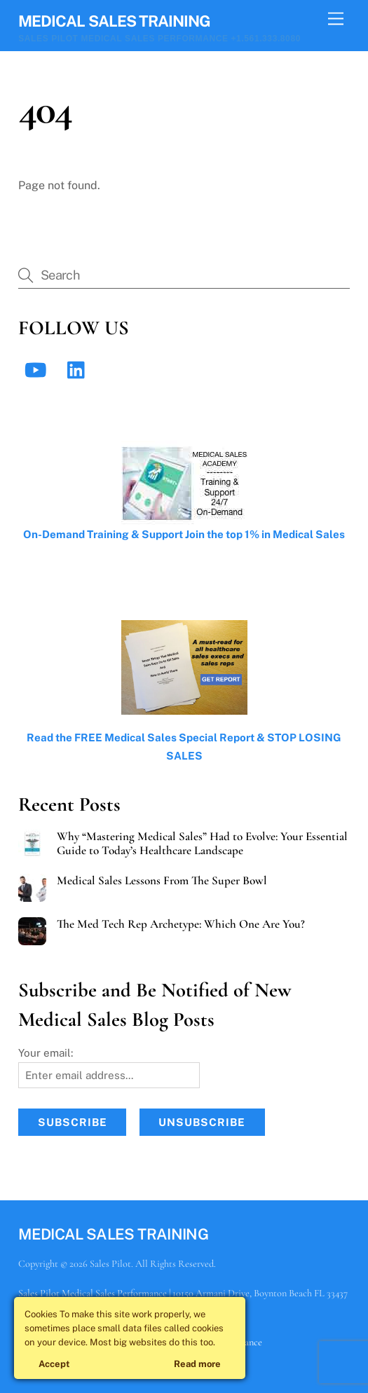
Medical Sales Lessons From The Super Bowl (162, 881)
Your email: (45, 1053)
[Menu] (336, 19)
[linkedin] (79, 369)
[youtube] (37, 369)
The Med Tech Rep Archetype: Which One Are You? (181, 924)
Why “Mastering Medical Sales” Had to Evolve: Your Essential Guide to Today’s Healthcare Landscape (202, 844)
